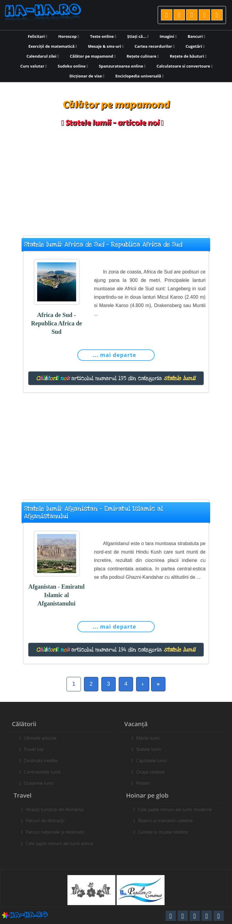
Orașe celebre (147, 772)
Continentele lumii (38, 772)
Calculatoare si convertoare (184, 66)
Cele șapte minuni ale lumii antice (63, 843)
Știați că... (137, 36)
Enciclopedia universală (139, 76)
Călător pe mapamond (93, 56)
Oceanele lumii (35, 783)
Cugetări (195, 46)
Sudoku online (73, 66)
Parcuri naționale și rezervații (58, 832)
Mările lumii (144, 738)
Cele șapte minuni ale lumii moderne (178, 809)
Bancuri (196, 36)
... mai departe (114, 354)
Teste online (103, 36)
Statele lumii (145, 749)
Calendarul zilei (42, 56)
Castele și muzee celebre (166, 832)
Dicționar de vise (87, 76)
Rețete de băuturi (188, 56)
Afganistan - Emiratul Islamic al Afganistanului (56, 595)
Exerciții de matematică (52, 46)
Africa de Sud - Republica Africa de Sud (56, 323)
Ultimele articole (36, 738)
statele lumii (179, 378)
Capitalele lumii (148, 760)
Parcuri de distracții (48, 820)
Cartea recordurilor (155, 46)
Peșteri (140, 783)
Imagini (168, 36)
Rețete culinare (142, 56)
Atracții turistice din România (58, 809)
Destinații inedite (37, 760)
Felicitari (37, 36)
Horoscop (68, 36)
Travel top (30, 749)
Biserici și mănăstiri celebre (168, 820)
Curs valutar (33, 66)
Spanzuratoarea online (122, 66)
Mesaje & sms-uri (105, 46)
